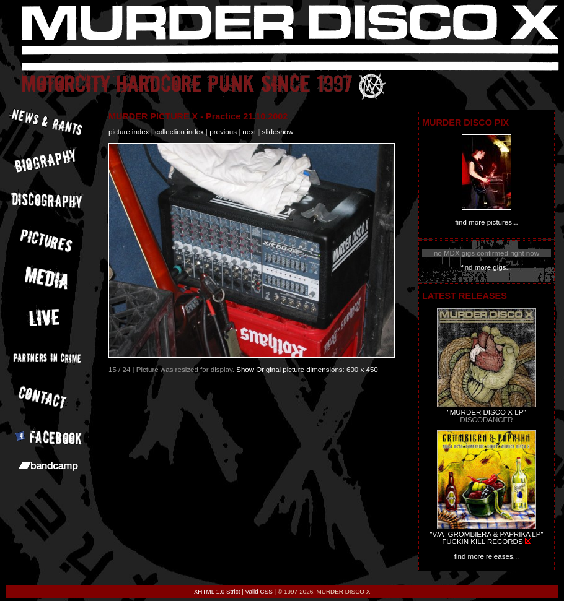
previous (223, 132)
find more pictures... (486, 222)
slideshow (278, 132)
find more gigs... (486, 267)
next (249, 132)
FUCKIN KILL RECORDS (482, 541)
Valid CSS (259, 591)
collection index (179, 132)
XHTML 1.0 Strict (217, 591)
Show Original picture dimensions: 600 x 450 (307, 369)
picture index (128, 132)
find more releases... (486, 556)
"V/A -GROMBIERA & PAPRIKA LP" (486, 534)
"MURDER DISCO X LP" (486, 412)
